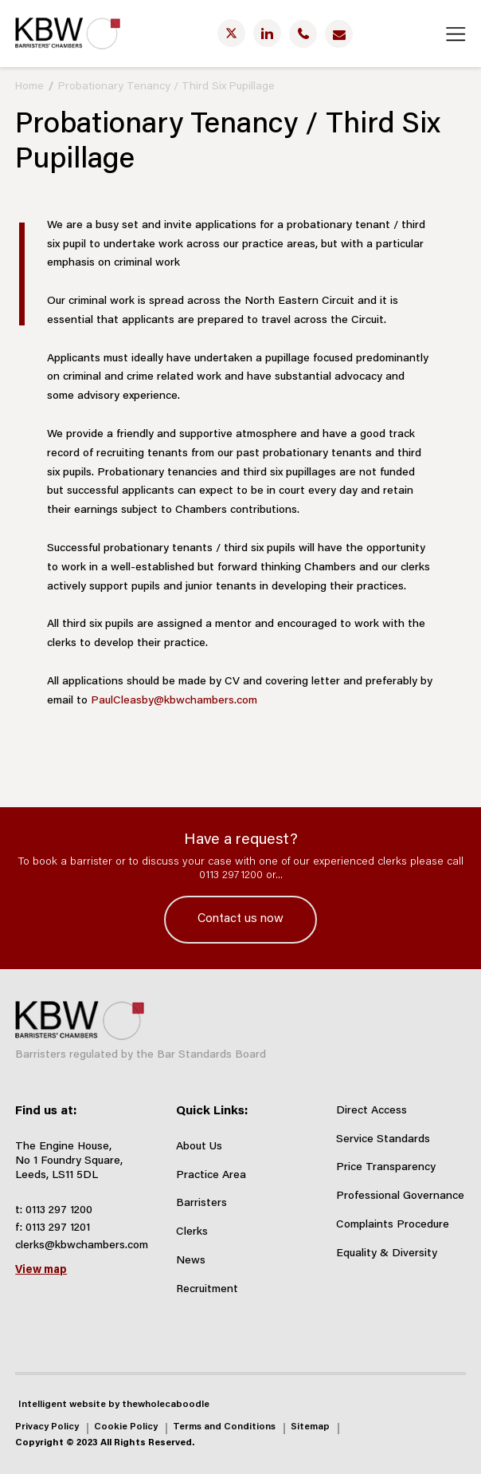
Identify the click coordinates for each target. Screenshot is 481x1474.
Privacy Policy (47, 1427)
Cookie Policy (126, 1427)
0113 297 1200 (58, 1210)
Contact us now (240, 919)
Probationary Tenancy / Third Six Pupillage (166, 87)
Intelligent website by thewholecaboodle (113, 1404)
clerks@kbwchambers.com (81, 1245)
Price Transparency (386, 1167)
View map (41, 1270)
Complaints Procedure (392, 1225)
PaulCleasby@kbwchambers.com (174, 701)
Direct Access (371, 1111)
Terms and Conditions (224, 1427)
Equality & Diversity (386, 1253)
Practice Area (211, 1175)
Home (29, 87)
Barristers (201, 1203)
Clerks (192, 1232)
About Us (199, 1147)
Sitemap (310, 1427)
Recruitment (207, 1289)
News (190, 1261)
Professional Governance (400, 1196)
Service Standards (383, 1139)
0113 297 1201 (57, 1228)
